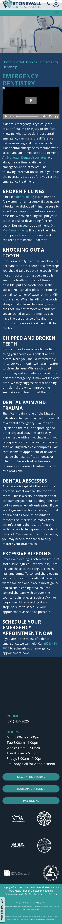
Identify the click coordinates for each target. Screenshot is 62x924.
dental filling (25, 197)
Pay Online (31, 804)
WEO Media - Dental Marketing (25, 890)
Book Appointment (31, 792)
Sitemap (53, 894)
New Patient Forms (31, 780)
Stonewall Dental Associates (26, 157)
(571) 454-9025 (18, 721)
